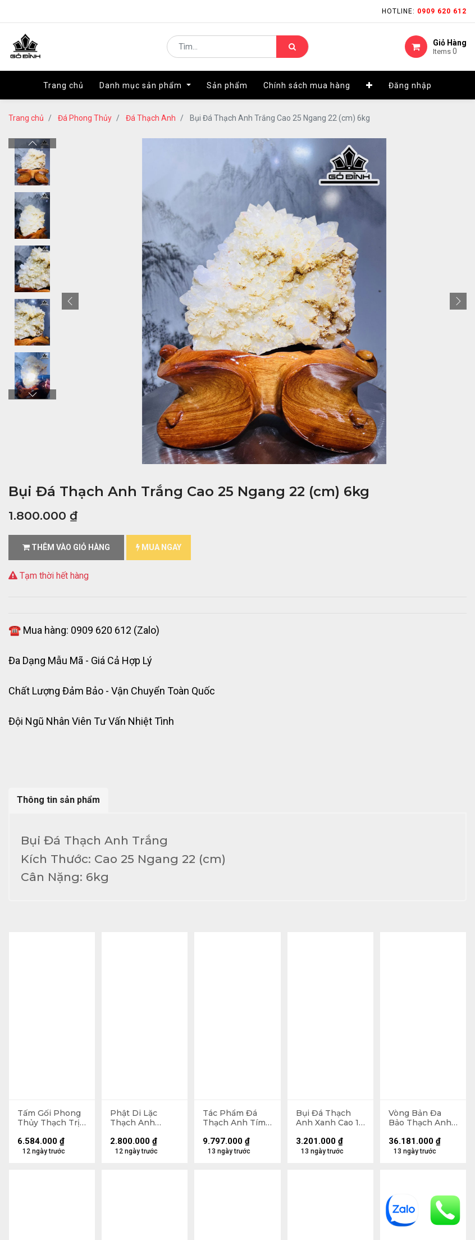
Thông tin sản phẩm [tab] (58, 799)
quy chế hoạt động (44, 1193)
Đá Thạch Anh (151, 117)
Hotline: (424, 11)
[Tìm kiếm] (292, 48)
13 (139, 942)
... (121, 942)
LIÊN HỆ (258, 1077)
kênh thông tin (274, 1059)
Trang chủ (26, 117)
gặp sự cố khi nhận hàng (54, 1100)
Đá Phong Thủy (85, 117)
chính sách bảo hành (48, 1157)
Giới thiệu (264, 1023)
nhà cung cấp (271, 1041)
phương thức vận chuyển (55, 1082)
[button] (369, 88)
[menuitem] (63, 88)
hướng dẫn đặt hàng (47, 1046)
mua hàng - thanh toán (52, 1064)
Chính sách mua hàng (49, 1175)
